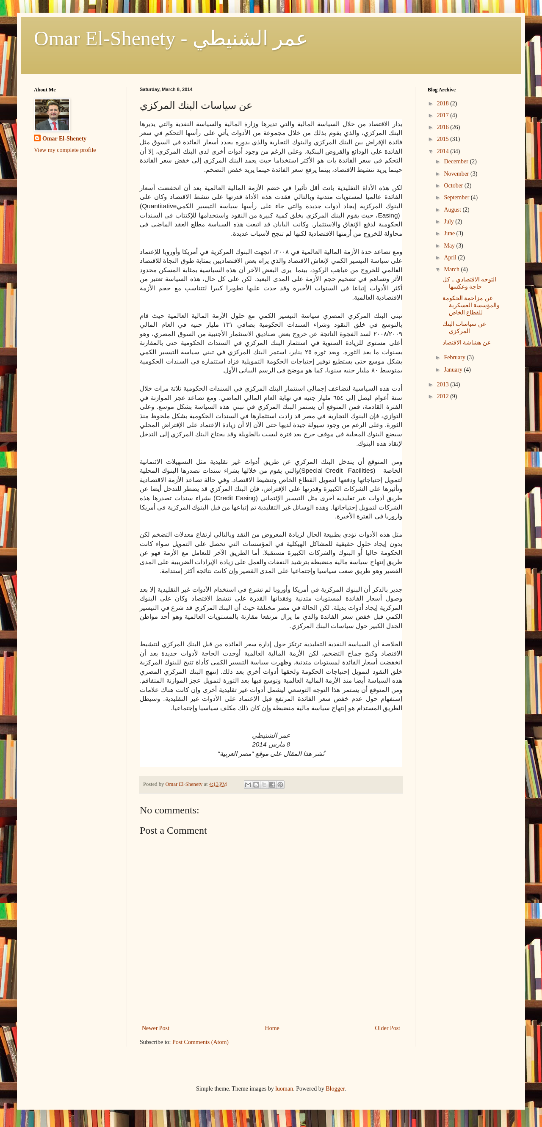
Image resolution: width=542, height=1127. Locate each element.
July (449, 221)
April (451, 257)
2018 (444, 103)
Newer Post (155, 1028)
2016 (444, 127)
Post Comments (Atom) (200, 1042)
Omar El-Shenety (64, 138)
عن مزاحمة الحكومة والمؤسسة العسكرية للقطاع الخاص (471, 305)
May (450, 245)
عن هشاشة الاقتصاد (466, 342)
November (457, 174)
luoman (284, 1089)
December (457, 161)
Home (272, 1028)
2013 (444, 384)
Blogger (335, 1089)
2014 (444, 151)
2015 (444, 139)
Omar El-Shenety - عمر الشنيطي (171, 38)
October (454, 185)
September (457, 197)
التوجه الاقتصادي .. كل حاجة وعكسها (469, 283)
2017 (444, 115)
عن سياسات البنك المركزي (464, 327)
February (455, 357)
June (450, 233)
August (453, 210)
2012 (444, 396)
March (452, 269)
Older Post (388, 1028)
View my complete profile (65, 150)
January (454, 369)
